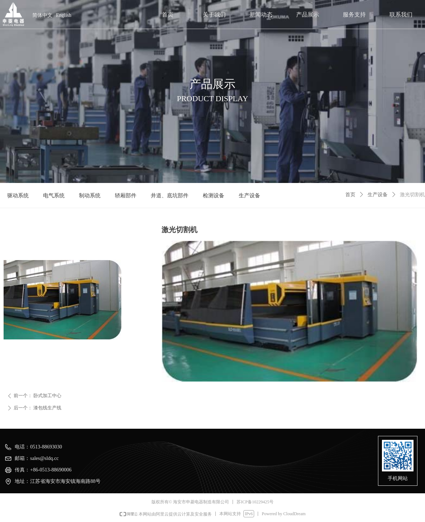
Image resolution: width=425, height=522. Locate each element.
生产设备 (378, 194)
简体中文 (42, 15)
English (63, 15)
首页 (350, 194)
